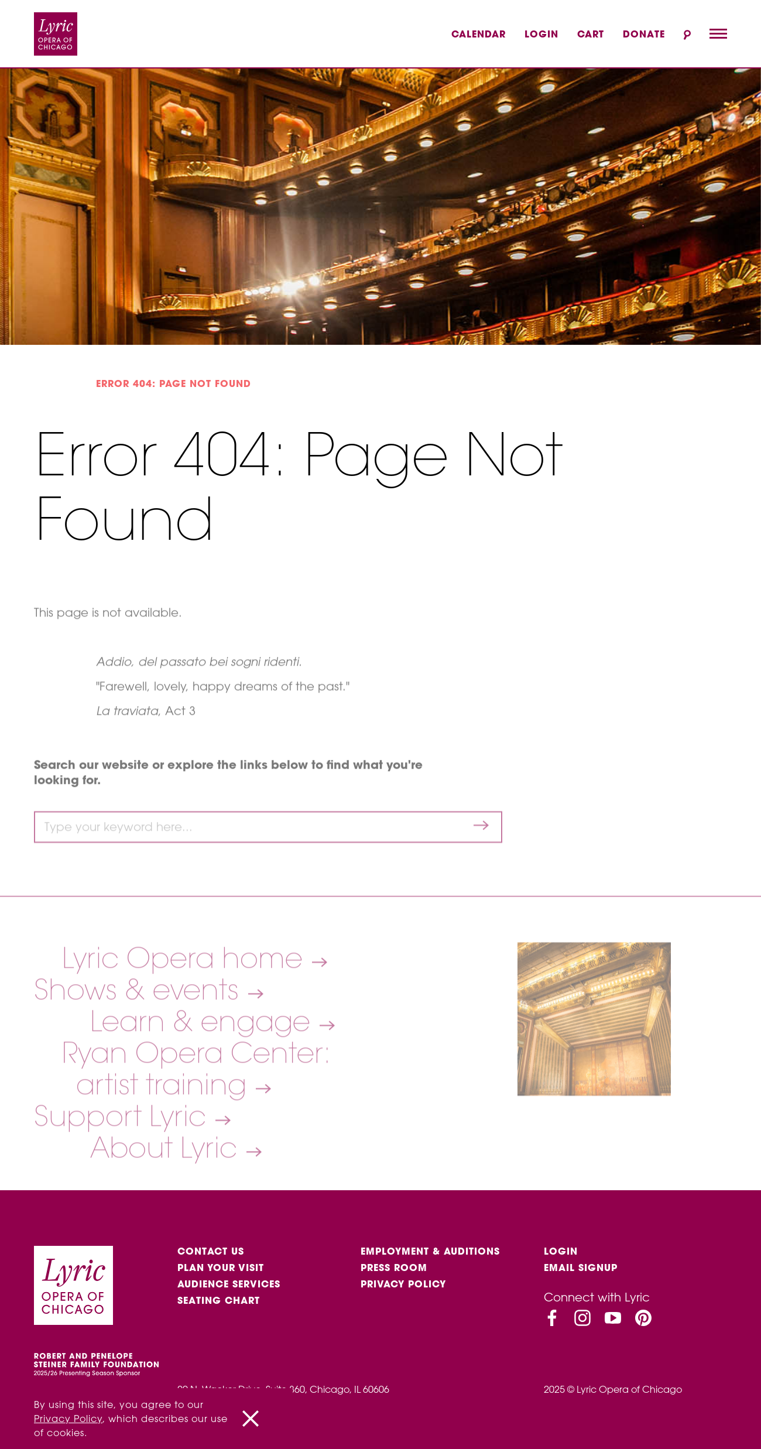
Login (541, 34)
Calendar (478, 34)
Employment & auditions (430, 1251)
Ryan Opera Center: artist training (196, 1096)
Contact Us (210, 1251)
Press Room (394, 1267)
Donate (644, 34)
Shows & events (140, 1017)
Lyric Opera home (186, 985)
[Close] (250, 1418)
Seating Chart (218, 1300)
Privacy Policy (403, 1283)
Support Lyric (124, 1143)
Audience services (228, 1283)
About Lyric (167, 1175)
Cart (590, 34)
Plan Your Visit (220, 1267)
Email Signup (581, 1267)
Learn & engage (204, 1048)
